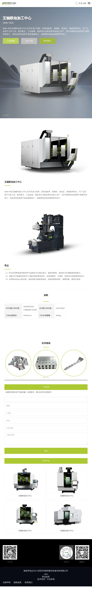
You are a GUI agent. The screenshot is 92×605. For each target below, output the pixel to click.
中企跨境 (51, 579)
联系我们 (47, 40)
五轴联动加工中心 (25, 496)
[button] (44, 377)
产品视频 (11, 40)
